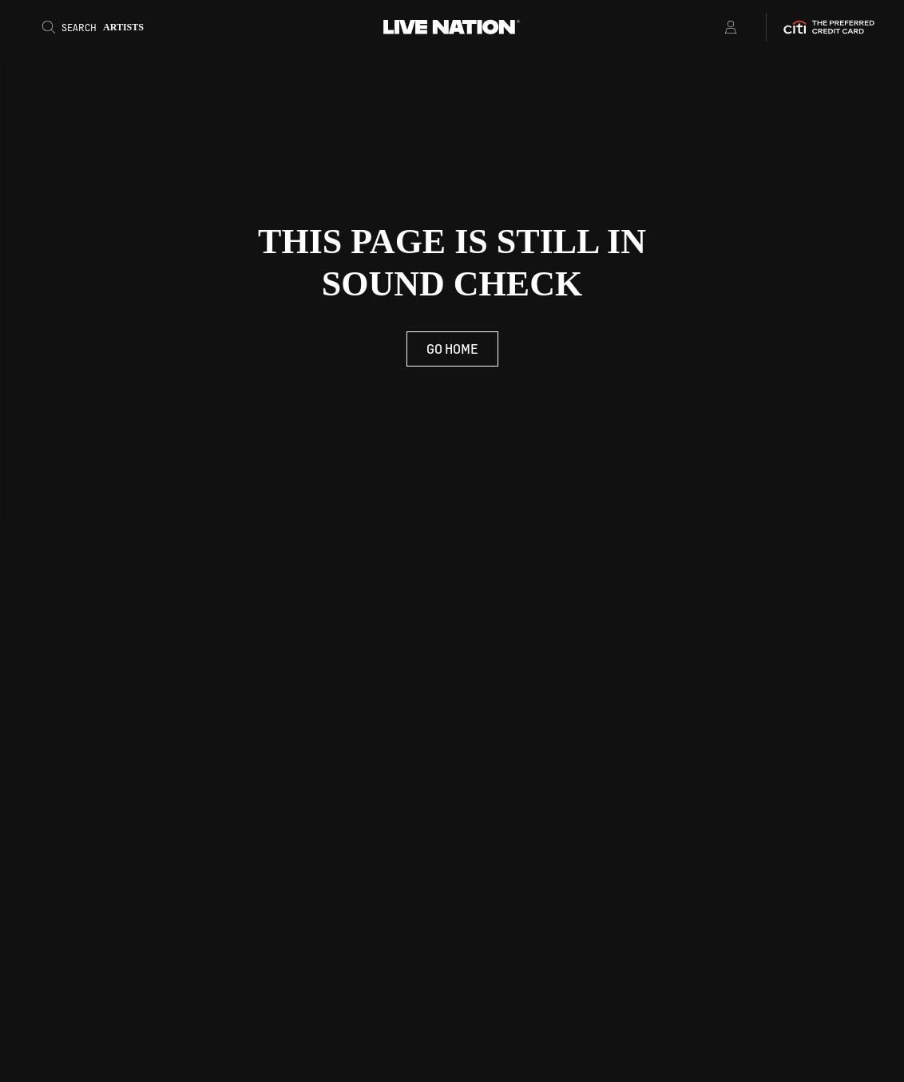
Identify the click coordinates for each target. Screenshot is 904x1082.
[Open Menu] (710, 27)
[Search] (99, 27)
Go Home (452, 348)
